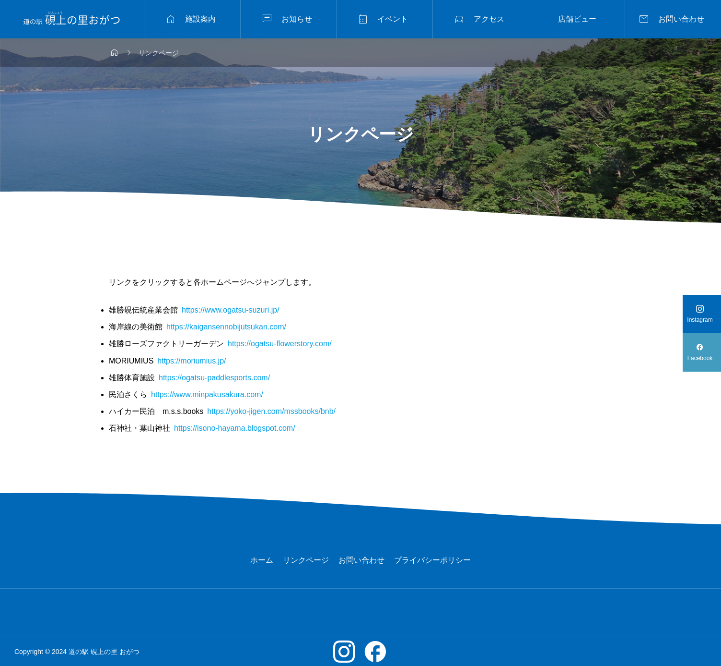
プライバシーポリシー (432, 560)
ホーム (261, 560)
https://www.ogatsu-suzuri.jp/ (230, 310)
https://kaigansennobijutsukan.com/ (226, 327)
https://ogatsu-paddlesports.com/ (214, 378)
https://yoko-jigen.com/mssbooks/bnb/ (271, 411)
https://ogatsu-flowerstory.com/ (280, 343)
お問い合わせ (361, 560)
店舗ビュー (577, 19)
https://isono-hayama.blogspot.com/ (234, 428)
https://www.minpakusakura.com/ (207, 394)
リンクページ (306, 560)
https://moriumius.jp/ (191, 361)
